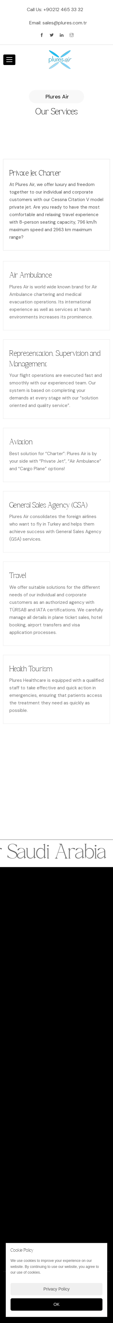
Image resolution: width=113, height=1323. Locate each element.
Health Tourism (30, 672)
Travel (17, 578)
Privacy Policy (56, 1289)
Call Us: (55, 9)
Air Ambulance (30, 278)
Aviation (21, 445)
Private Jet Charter (35, 173)
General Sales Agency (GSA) (48, 508)
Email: (58, 23)
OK (56, 1304)
